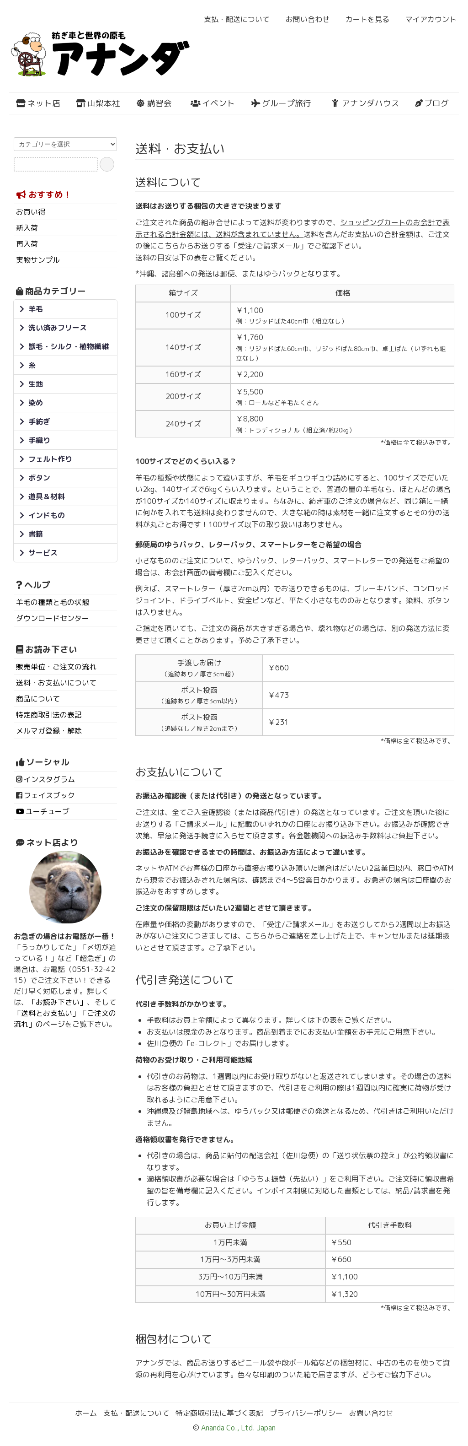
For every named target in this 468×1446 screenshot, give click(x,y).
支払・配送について (232, 19)
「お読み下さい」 (57, 1002)
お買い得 (30, 212)
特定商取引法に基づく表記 (219, 1413)
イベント (213, 103)
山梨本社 (98, 103)
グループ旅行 (280, 103)
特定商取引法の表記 (49, 715)
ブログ (432, 103)
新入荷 (27, 228)
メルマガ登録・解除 (49, 731)
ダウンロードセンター (52, 618)
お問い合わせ (303, 19)
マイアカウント (426, 19)
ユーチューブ (47, 811)
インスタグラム (49, 779)
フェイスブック (49, 795)
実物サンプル (38, 260)
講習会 (154, 103)
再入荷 (27, 244)
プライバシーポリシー (306, 1413)
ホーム (86, 1413)
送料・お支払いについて (56, 683)
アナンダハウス (364, 103)
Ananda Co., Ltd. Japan (237, 1428)
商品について (38, 699)
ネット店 (38, 103)
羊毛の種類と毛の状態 (52, 602)
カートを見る (362, 19)
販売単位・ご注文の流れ (56, 667)
